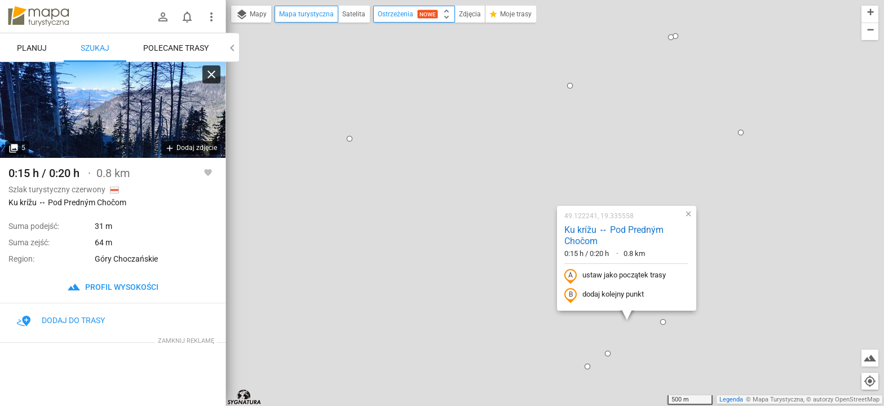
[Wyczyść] (211, 74)
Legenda (731, 399)
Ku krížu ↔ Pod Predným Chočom (541, 114)
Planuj (32, 47)
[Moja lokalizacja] (869, 381)
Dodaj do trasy (61, 320)
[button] (411, 366)
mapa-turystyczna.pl (38, 16)
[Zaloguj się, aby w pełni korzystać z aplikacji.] (208, 171)
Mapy (251, 14)
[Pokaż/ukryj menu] (211, 17)
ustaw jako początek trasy (543, 154)
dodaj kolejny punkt (532, 173)
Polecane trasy (176, 47)
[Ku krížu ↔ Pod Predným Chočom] (113, 110)
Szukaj (95, 47)
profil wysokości (112, 287)
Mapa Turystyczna (778, 399)
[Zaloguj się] (163, 17)
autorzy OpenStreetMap (846, 399)
